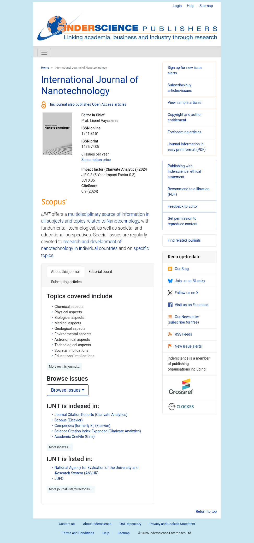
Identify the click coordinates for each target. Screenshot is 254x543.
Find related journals (184, 240)
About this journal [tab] (65, 272)
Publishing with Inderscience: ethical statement (184, 171)
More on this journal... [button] (64, 366)
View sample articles (185, 102)
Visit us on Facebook (188, 305)
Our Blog (178, 269)
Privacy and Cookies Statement (172, 524)
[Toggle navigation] (44, 52)
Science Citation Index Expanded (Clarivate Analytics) (98, 431)
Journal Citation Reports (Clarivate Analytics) (91, 415)
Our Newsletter (183, 317)
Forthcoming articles (185, 132)
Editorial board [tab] (100, 272)
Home (45, 67)
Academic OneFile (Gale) (75, 436)
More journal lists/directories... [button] (70, 489)
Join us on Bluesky (186, 281)
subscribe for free (183, 322)
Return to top (206, 511)
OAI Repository (130, 524)
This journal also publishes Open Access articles (87, 104)
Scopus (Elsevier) (69, 420)
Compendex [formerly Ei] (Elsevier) (82, 425)
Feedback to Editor (183, 206)
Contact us (67, 524)
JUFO (59, 478)
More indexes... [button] (60, 447)
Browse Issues (66, 390)
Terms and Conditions (78, 533)
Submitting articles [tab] (66, 282)
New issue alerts (185, 346)
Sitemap (206, 6)
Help (190, 6)
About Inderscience (97, 524)
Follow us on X (183, 293)
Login (177, 6)
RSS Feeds (180, 334)
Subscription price (96, 160)
